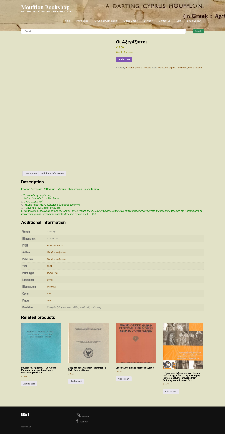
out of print (170, 67)
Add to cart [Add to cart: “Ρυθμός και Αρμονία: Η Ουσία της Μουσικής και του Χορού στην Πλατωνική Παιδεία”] (29, 383)
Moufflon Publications (106, 20)
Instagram (82, 415)
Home (67, 20)
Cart (179, 20)
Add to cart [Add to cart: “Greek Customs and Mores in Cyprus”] (123, 379)
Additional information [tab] (52, 173)
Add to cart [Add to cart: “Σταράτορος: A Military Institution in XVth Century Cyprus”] (76, 381)
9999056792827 (55, 245)
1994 (49, 266)
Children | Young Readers (138, 67)
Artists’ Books (130, 20)
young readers (195, 67)
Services (148, 20)
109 (49, 300)
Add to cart (124, 59)
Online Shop (82, 20)
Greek (50, 280)
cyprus (161, 67)
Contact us (164, 20)
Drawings (51, 286)
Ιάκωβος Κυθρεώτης (57, 252)
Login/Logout (194, 20)
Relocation (26, 426)
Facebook (82, 421)
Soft (49, 293)
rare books (182, 67)
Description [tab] (31, 173)
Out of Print (52, 273)
